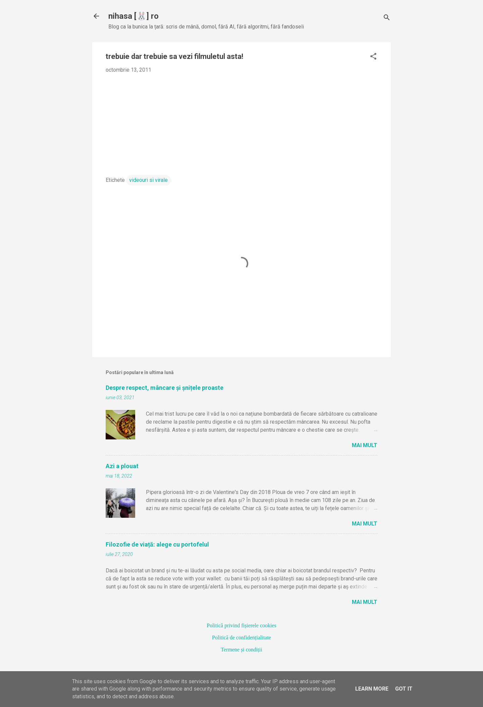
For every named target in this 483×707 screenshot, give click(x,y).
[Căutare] (387, 18)
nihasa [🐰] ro (133, 16)
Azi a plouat (122, 466)
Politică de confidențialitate (241, 637)
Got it (404, 689)
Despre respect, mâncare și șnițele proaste (164, 387)
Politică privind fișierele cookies (241, 625)
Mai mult (364, 445)
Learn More (371, 689)
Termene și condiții (241, 649)
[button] (373, 57)
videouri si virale (148, 180)
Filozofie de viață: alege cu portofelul (157, 544)
